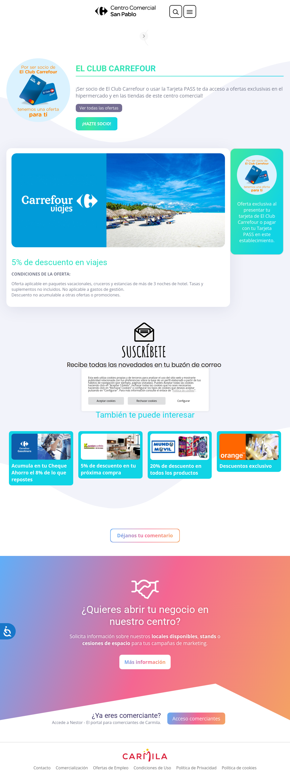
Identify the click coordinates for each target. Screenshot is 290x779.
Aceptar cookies (106, 401)
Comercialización (72, 768)
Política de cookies (183, 390)
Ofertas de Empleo (111, 768)
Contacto (42, 768)
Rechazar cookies (146, 401)
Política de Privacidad (196, 768)
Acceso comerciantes (196, 718)
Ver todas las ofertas (99, 108)
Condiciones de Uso (152, 768)
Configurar (183, 401)
